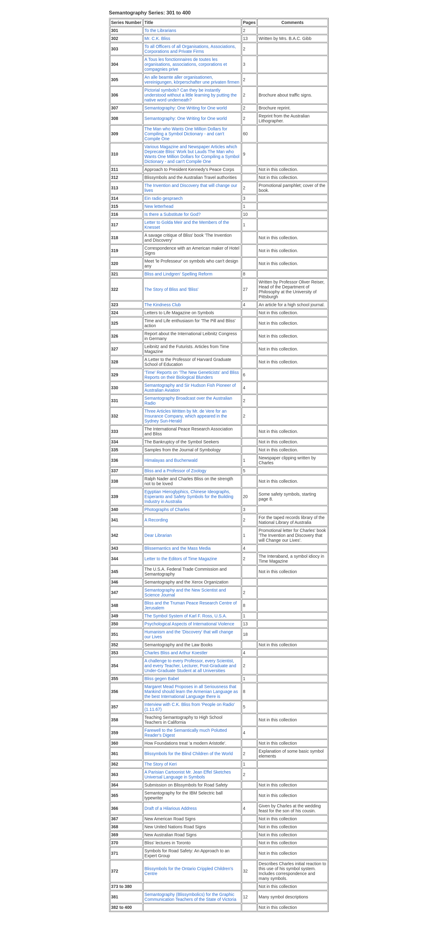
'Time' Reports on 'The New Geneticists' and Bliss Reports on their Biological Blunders (191, 375)
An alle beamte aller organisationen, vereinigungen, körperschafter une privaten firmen (191, 80)
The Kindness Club (162, 304)
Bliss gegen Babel (161, 678)
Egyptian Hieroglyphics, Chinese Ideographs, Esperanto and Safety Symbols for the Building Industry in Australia (188, 496)
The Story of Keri (160, 764)
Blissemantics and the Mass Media (177, 548)
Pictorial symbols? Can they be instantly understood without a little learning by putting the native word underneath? (190, 95)
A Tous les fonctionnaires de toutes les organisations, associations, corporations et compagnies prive (185, 64)
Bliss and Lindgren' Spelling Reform (178, 273)
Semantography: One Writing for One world (185, 107)
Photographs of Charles (166, 509)
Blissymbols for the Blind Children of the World (188, 753)
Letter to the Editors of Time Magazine (180, 558)
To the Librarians (160, 30)
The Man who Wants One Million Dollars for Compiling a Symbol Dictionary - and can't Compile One (185, 133)
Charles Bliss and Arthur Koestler (175, 652)
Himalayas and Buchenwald (170, 460)
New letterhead (158, 206)
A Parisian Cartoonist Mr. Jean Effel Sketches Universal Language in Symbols (187, 774)
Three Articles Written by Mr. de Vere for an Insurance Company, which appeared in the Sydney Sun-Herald (185, 416)
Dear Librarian (158, 535)
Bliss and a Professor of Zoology (175, 470)
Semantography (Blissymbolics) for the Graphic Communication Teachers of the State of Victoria (190, 897)
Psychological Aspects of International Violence (189, 623)
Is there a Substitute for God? (172, 214)
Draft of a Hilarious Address (170, 808)
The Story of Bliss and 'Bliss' (171, 289)
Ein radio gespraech (163, 198)
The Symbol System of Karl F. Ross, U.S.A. (185, 615)
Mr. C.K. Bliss (157, 38)
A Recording (156, 519)
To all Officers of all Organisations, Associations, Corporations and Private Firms (190, 49)
